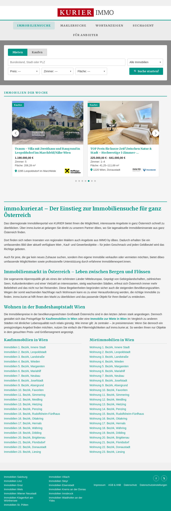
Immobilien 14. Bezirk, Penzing (23, 409)
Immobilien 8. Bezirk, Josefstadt (23, 380)
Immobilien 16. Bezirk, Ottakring (23, 418)
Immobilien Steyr (58, 481)
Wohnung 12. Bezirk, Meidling (107, 399)
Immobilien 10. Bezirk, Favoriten (24, 390)
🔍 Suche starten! (146, 71)
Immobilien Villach (59, 476)
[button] (15, 133)
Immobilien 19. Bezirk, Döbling (22, 432)
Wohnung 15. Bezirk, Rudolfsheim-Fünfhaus (116, 413)
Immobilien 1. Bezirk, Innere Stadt (25, 347)
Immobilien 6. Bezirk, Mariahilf (22, 371)
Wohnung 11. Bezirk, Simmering (109, 394)
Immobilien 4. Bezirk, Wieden (22, 361)
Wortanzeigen (109, 25)
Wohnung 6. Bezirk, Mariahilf (107, 371)
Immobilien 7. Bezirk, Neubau (22, 375)
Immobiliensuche (34, 25)
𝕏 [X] (164, 478)
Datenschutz (130, 485)
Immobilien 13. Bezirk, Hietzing (23, 404)
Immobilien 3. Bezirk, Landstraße (24, 356)
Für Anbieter (85, 35)
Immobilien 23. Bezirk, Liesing (22, 451)
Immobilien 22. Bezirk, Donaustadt (25, 447)
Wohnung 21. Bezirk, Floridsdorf (109, 442)
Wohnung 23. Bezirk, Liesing (107, 451)
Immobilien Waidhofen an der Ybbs (65, 499)
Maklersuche (73, 25)
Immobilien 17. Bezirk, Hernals (23, 423)
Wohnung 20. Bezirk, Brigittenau (109, 437)
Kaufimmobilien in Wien (61, 318)
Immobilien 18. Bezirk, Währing (23, 428)
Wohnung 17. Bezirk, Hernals (107, 423)
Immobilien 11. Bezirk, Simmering (24, 394)
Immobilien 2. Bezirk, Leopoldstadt (25, 352)
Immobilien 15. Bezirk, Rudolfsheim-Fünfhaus (32, 413)
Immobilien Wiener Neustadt (20, 493)
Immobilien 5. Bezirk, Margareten (24, 366)
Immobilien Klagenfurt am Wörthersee (18, 499)
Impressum (100, 485)
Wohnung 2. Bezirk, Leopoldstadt (109, 352)
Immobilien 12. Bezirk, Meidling (23, 399)
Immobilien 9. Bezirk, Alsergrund (24, 385)
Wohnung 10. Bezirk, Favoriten (108, 390)
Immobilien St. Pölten (16, 504)
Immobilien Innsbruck (61, 493)
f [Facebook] (156, 478)
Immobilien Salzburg (15, 476)
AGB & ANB (114, 485)
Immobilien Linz (13, 481)
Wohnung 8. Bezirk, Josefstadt (108, 380)
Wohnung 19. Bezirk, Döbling (107, 432)
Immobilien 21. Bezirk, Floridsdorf (24, 442)
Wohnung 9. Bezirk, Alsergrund (108, 385)
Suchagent (143, 25)
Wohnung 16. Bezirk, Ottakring (108, 418)
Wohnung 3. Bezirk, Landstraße (109, 356)
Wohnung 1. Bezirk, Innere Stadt (109, 347)
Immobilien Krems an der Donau (67, 489)
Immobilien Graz (13, 485)
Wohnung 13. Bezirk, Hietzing (107, 404)
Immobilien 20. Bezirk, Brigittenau (24, 437)
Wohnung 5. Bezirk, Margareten (109, 366)
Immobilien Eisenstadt (61, 485)
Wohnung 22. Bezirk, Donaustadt (109, 447)
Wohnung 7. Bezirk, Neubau (106, 375)
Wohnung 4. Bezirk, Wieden (106, 361)
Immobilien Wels (13, 489)
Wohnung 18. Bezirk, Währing (107, 428)
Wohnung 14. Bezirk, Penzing (107, 409)
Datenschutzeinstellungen (153, 485)
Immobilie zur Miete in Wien (108, 318)
